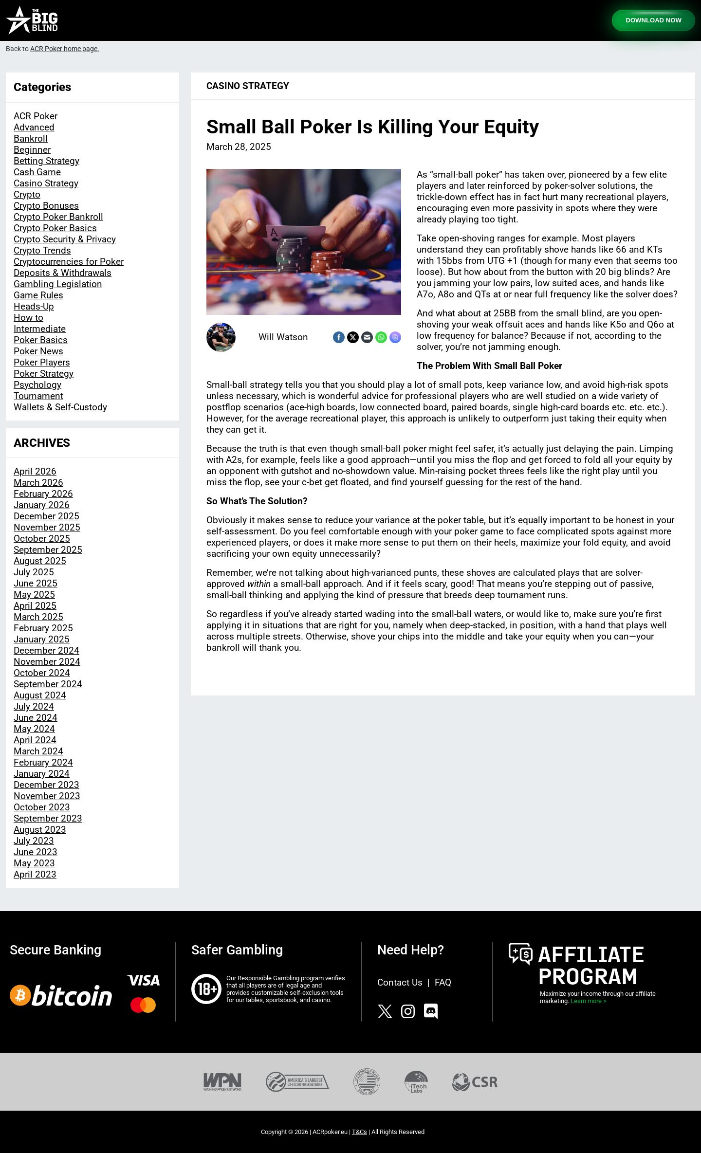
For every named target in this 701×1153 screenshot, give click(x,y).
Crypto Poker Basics (55, 228)
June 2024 (35, 717)
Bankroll (31, 138)
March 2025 (38, 616)
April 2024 (35, 740)
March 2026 (38, 482)
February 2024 (43, 762)
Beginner (32, 149)
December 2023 (46, 784)
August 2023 (40, 829)
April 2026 (35, 471)
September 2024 (48, 684)
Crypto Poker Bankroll (58, 216)
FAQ (443, 982)
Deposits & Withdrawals (62, 272)
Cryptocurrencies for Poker (69, 261)
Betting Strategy (46, 160)
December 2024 (46, 650)
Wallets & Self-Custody (60, 407)
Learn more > (589, 1001)
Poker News (38, 351)
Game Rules (38, 295)
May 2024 (34, 728)
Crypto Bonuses (46, 205)
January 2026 (42, 505)
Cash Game (37, 172)
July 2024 (34, 706)
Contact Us (400, 982)
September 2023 (48, 818)
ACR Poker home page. (64, 49)
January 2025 (42, 639)
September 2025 (48, 549)
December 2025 (46, 516)
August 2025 (40, 561)
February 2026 (43, 493)
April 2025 (35, 605)
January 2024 (42, 773)
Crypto (27, 194)
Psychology (37, 384)
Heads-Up (34, 306)
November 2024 (47, 661)
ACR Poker (35, 116)
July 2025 (34, 572)
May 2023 (34, 863)
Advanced (34, 127)
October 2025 (42, 538)
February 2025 (43, 628)
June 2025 (35, 583)
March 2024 (38, 751)
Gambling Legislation (58, 284)
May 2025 (34, 594)
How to (28, 317)
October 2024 (42, 672)
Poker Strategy (44, 373)
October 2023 (42, 807)
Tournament (38, 396)
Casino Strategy (46, 183)
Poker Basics (41, 340)
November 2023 (47, 796)
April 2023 (35, 874)
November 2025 (47, 527)
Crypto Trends (42, 250)
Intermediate (40, 328)
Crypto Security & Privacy (65, 239)
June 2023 (35, 852)
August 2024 (40, 695)
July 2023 (34, 840)
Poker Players (42, 362)
